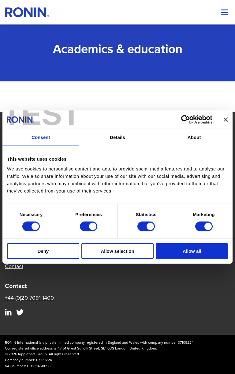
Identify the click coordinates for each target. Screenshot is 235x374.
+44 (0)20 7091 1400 (29, 298)
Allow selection (117, 250)
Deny (43, 250)
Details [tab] (117, 137)
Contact (14, 266)
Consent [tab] (41, 137)
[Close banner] (226, 120)
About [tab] (194, 137)
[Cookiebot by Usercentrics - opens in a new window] (185, 119)
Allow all (192, 250)
